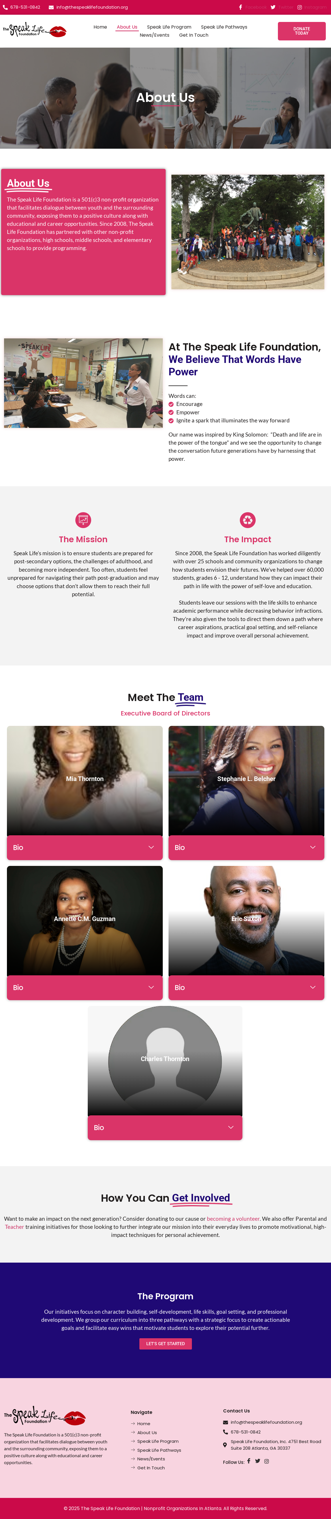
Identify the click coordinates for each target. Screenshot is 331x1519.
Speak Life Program (169, 27)
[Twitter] (257, 1461)
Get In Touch (193, 35)
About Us (127, 27)
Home (100, 27)
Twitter (282, 7)
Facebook (252, 7)
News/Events (154, 35)
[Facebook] (248, 1461)
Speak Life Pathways (224, 27)
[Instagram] (266, 1461)
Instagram (312, 7)
